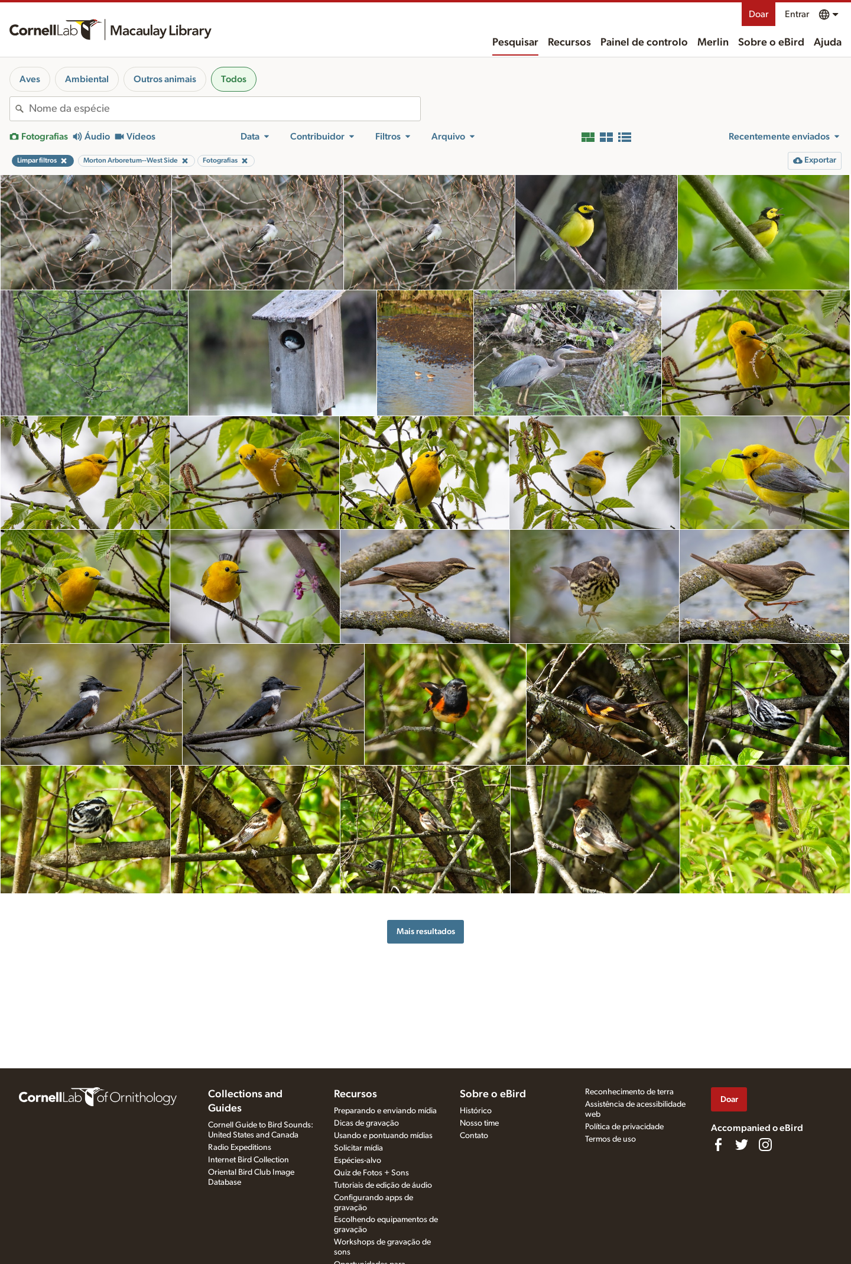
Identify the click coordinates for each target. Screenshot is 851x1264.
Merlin (713, 42)
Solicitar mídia (358, 1148)
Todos (233, 79)
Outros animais (165, 79)
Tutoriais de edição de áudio (383, 1185)
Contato (474, 1136)
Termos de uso (610, 1139)
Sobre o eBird (771, 42)
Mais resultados (426, 931)
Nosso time (479, 1123)
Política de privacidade (624, 1127)
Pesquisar (515, 42)
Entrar (797, 14)
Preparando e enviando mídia (385, 1111)
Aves (30, 79)
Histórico (476, 1111)
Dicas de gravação (366, 1123)
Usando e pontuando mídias (383, 1136)
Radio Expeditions (239, 1147)
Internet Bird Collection (248, 1160)
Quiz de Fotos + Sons (371, 1173)
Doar (758, 14)
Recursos (569, 42)
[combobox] (224, 109)
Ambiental (87, 79)
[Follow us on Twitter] (742, 1144)
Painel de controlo (644, 42)
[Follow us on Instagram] (765, 1144)
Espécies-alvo (357, 1160)
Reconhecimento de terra (629, 1092)
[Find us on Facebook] (718, 1144)
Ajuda (828, 42)
